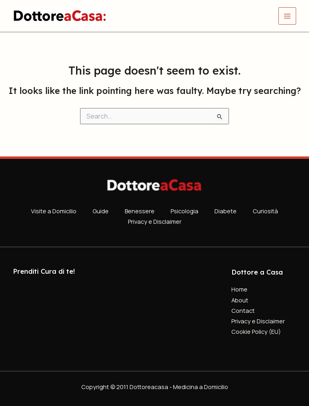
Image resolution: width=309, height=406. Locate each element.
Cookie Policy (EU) (256, 331)
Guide (101, 211)
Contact (243, 310)
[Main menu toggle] (287, 16)
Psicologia (184, 211)
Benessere (139, 211)
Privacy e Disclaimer (154, 221)
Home (239, 289)
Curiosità (265, 211)
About (239, 300)
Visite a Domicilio (53, 211)
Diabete (225, 211)
